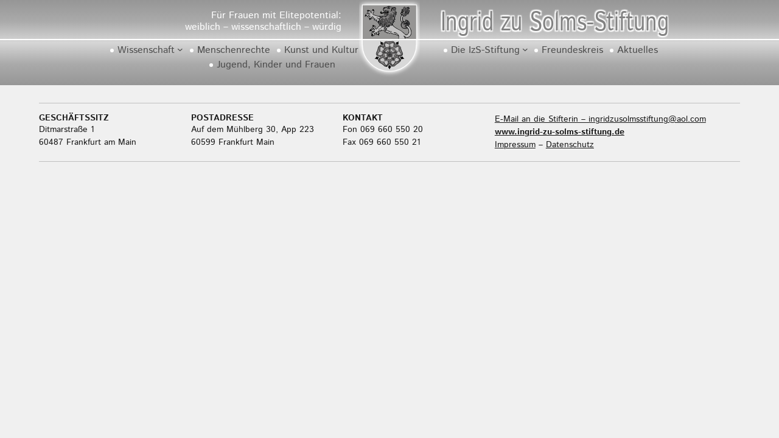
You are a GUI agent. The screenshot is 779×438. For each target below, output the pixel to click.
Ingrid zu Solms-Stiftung (554, 23)
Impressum (515, 145)
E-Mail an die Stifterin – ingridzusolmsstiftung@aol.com (600, 119)
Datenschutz (570, 145)
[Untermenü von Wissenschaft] (180, 49)
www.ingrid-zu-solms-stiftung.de (559, 132)
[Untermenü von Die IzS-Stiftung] (525, 49)
